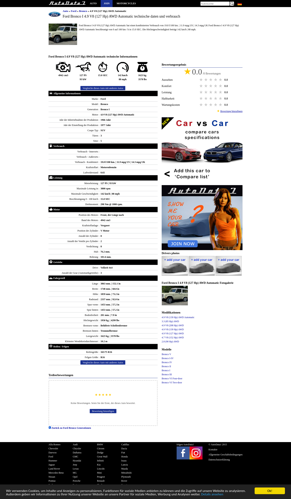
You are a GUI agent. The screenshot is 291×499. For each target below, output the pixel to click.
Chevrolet (53, 448)
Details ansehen (212, 495)
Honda (124, 456)
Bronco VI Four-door (172, 378)
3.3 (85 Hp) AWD (170, 321)
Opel (75, 476)
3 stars (211, 80)
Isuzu (124, 460)
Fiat (123, 452)
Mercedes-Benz (56, 472)
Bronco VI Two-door (172, 382)
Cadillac (125, 444)
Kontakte (213, 449)
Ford (74, 11)
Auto (93, 3)
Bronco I (166, 370)
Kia (98, 464)
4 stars (216, 80)
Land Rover (54, 468)
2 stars (206, 80)
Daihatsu (77, 452)
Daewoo (52, 452)
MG (75, 472)
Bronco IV (167, 362)
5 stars (220, 80)
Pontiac (52, 480)
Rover (124, 480)
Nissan (51, 476)
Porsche (76, 480)
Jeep (75, 464)
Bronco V (166, 354)
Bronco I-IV (168, 358)
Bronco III (167, 374)
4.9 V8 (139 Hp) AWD (173, 329)
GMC (75, 456)
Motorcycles (126, 3)
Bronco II (166, 366)
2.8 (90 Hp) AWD (170, 341)
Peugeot (101, 476)
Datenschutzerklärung (219, 459)
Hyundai (77, 460)
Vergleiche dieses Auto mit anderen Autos (103, 88)
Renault (100, 480)
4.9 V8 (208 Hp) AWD (173, 325)
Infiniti (100, 460)
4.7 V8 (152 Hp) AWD (173, 337)
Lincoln (100, 468)
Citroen (100, 448)
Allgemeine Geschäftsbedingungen (225, 454)
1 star (201, 80)
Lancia (124, 464)
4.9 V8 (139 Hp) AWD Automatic (178, 317)
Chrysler (77, 448)
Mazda (124, 468)
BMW (100, 444)
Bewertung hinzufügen (103, 411)
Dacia (124, 448)
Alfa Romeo (54, 444)
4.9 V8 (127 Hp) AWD (173, 333)
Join (107, 3)
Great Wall (102, 456)
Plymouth (126, 476)
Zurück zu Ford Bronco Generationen (69, 428)
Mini (99, 472)
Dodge (100, 452)
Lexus (76, 468)
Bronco (83, 11)
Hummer (52, 460)
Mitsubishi (126, 472)
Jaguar (51, 464)
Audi (75, 444)
